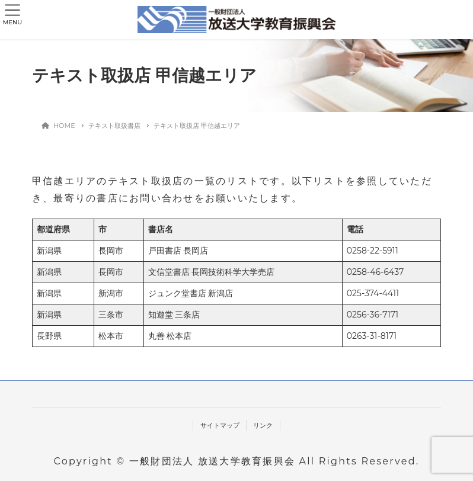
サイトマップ (219, 425)
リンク (263, 425)
